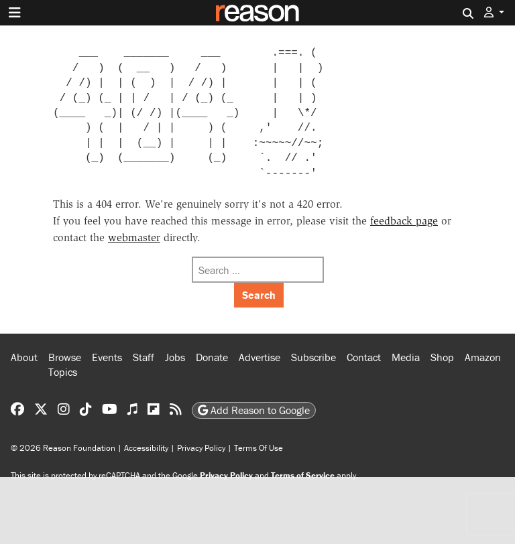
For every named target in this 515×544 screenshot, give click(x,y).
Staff (143, 357)
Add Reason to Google (254, 410)
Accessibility (146, 448)
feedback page (404, 220)
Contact (364, 357)
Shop (442, 357)
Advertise (259, 357)
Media (406, 357)
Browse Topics (64, 364)
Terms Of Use (258, 448)
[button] (494, 12)
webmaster (134, 237)
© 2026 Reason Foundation (63, 448)
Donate (212, 357)
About (24, 357)
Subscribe (313, 357)
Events (107, 357)
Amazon (483, 357)
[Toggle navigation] (15, 13)
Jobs (175, 357)
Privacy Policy (201, 448)
